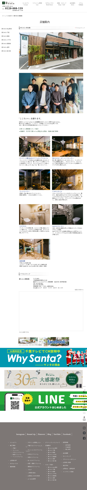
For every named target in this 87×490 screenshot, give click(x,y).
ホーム (4, 15)
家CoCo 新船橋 (6, 43)
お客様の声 (13, 460)
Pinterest (41, 434)
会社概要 (65, 453)
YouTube (57, 434)
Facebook (67, 434)
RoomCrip (31, 434)
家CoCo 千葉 (5, 32)
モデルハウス (14, 463)
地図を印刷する (79, 289)
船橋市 (45, 288)
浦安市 (55, 288)
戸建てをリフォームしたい (34, 446)
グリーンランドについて (52, 442)
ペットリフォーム (18, 456)
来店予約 (65, 465)
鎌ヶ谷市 (60, 288)
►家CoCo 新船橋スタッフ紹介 (29, 129)
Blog (49, 434)
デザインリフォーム (18, 452)
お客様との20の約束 (34, 476)
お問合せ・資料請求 (69, 468)
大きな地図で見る (24, 332)
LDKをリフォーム (33, 454)
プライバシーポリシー (69, 459)
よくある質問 (32, 479)
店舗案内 (9, 15)
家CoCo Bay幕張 (7, 28)
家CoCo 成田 (5, 47)
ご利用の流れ (32, 472)
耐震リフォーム (17, 454)
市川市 (50, 288)
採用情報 (65, 442)
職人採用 (68, 449)
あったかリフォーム (34, 460)
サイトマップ (67, 456)
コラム (81, 4)
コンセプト (25, 4)
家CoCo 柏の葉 (6, 51)
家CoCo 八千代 (6, 39)
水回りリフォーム (33, 457)
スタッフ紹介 (49, 464)
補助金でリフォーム (34, 466)
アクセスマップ (80, 28)
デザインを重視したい (34, 442)
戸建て (14, 448)
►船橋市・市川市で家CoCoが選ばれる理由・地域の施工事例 (38, 131)
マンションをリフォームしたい (34, 450)
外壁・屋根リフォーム (34, 463)
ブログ (30, 469)
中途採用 (68, 447)
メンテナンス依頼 (68, 471)
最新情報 (12, 466)
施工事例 (12, 445)
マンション (16, 450)
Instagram (20, 434)
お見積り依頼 (67, 462)
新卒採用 (68, 445)
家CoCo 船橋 (5, 36)
